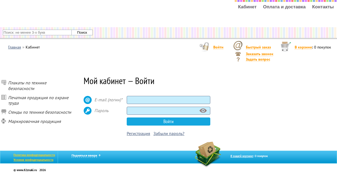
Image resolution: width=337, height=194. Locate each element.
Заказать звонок (259, 53)
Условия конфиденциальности (33, 160)
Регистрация (138, 133)
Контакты (323, 7)
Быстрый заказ (258, 47)
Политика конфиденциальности (34, 155)
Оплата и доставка (284, 7)
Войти (218, 47)
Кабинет (247, 7)
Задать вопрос (258, 59)
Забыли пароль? (168, 133)
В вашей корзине (242, 156)
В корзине (303, 47)
